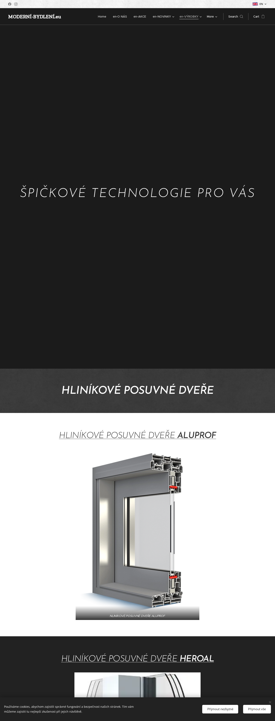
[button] (235, 16)
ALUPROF (195, 436)
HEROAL (197, 659)
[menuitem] (104, 16)
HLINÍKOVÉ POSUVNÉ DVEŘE (117, 436)
